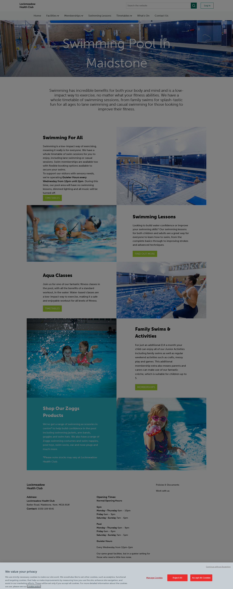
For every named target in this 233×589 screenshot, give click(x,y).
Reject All (177, 579)
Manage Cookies (154, 579)
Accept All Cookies (201, 579)
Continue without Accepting (218, 568)
